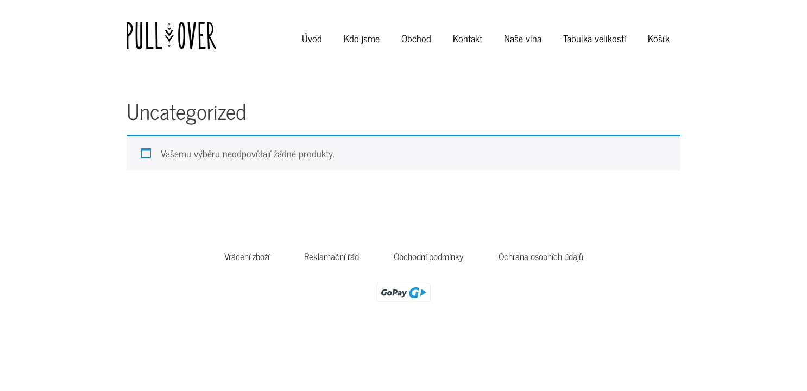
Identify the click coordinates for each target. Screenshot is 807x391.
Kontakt (467, 38)
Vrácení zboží (246, 256)
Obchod (416, 38)
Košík (659, 38)
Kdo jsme (362, 38)
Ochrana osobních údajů (541, 256)
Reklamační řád (331, 256)
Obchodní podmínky (429, 256)
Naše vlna (522, 38)
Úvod (312, 38)
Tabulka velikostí (594, 38)
